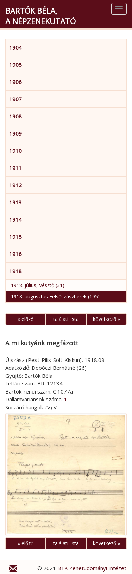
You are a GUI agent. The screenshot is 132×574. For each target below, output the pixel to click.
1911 (15, 167)
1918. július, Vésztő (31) (37, 285)
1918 (15, 271)
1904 (15, 47)
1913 (15, 202)
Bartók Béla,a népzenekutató (40, 15)
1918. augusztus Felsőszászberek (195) (55, 296)
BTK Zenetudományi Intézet (91, 568)
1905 (15, 64)
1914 (15, 219)
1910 (15, 150)
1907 (15, 99)
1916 (15, 253)
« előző (25, 319)
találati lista (66, 319)
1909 (15, 133)
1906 (15, 81)
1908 (15, 116)
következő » (106, 319)
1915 (15, 236)
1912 (15, 185)
